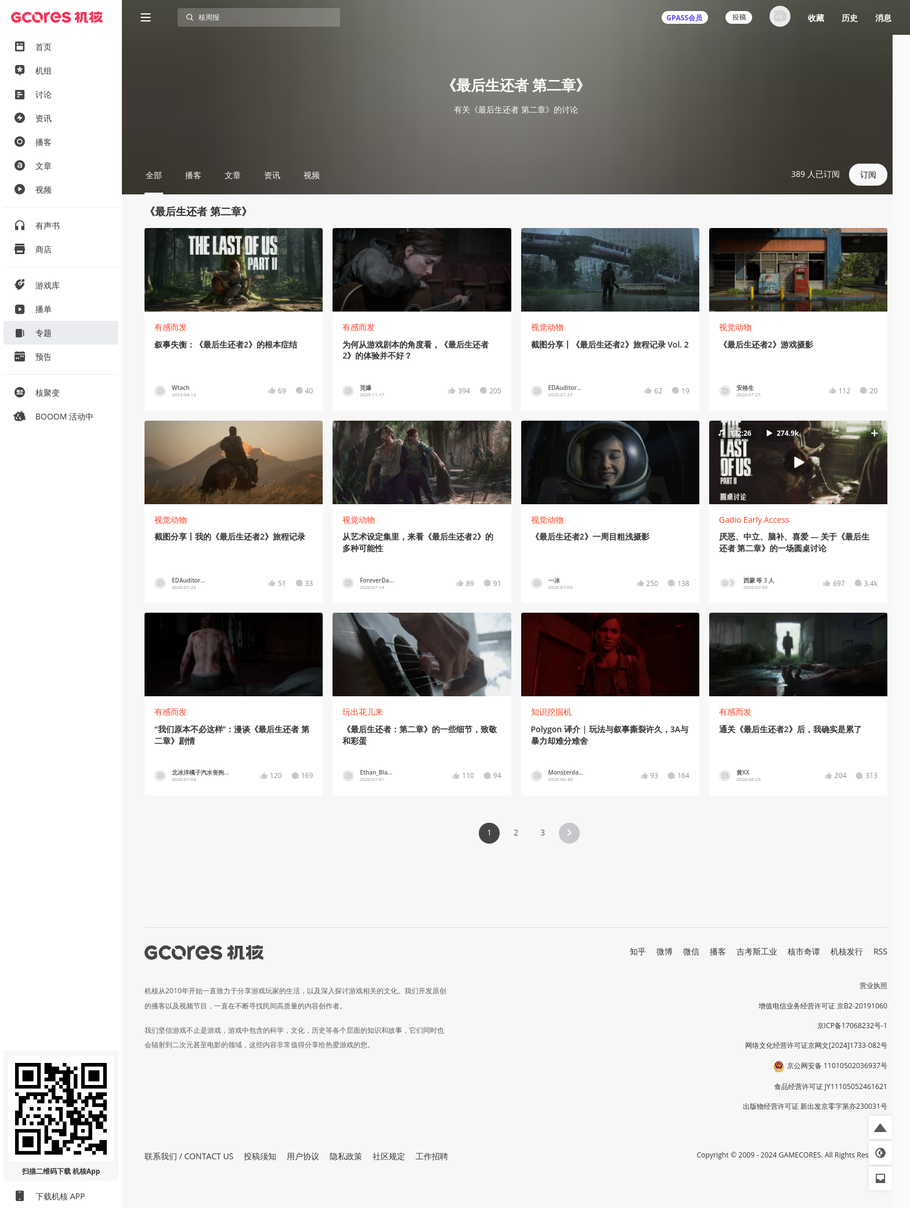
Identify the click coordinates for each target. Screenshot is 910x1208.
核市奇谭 (804, 951)
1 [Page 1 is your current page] (489, 832)
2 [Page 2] (516, 832)
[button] (798, 462)
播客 (718, 951)
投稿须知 (260, 1156)
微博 (664, 951)
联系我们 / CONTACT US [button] (189, 1156)
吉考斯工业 (756, 951)
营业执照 (873, 985)
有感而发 (170, 326)
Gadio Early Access (754, 519)
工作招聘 (432, 1156)
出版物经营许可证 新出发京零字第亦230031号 (815, 1106)
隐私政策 (346, 1156)
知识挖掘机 (551, 711)
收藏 (816, 17)
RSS (880, 951)
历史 (850, 17)
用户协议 (303, 1156)
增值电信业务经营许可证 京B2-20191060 (823, 1006)
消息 (883, 17)
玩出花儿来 (362, 711)
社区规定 (389, 1156)
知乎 (638, 951)
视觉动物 (547, 326)
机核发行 (846, 951)
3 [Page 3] (542, 832)
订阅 (868, 174)
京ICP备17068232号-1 (852, 1025)
